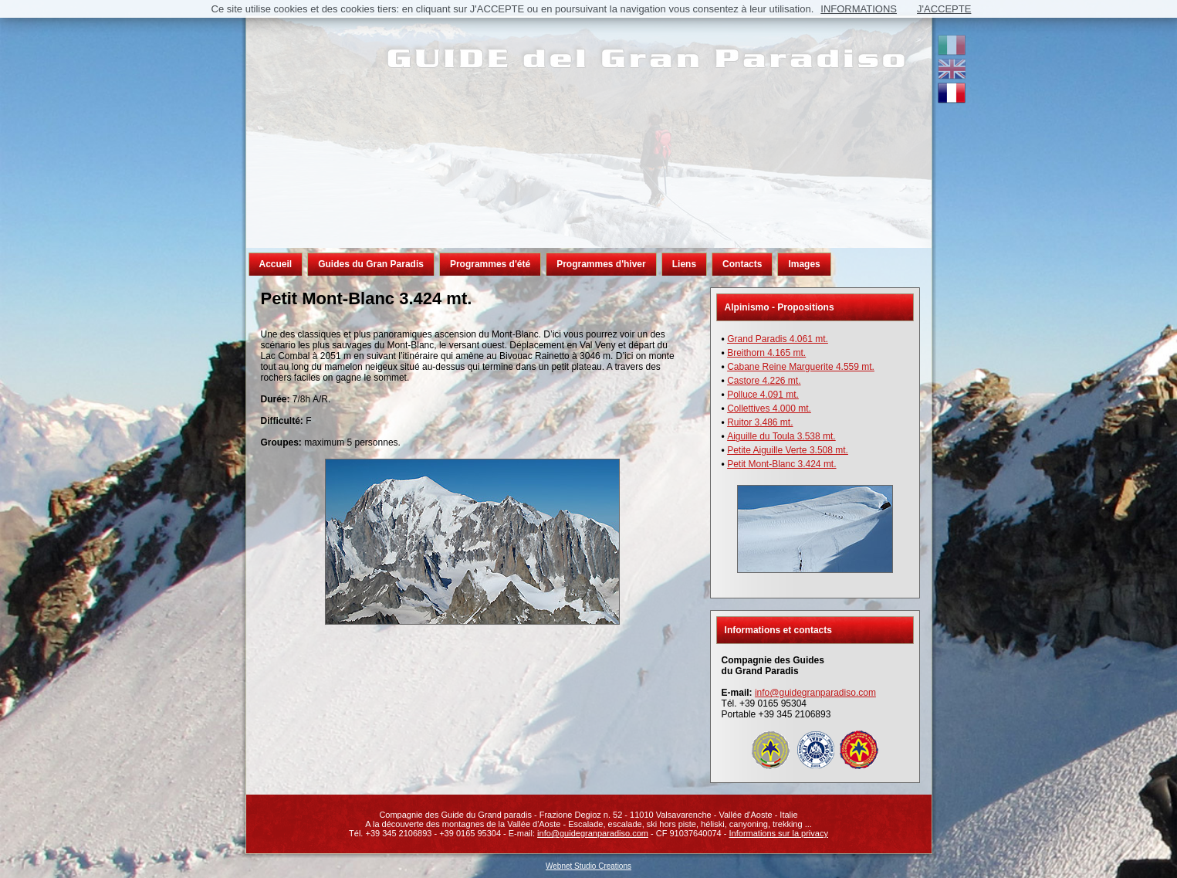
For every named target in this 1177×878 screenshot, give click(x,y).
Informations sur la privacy (778, 833)
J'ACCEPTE (944, 9)
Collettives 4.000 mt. (769, 408)
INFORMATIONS (858, 9)
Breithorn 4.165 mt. (766, 352)
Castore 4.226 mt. (763, 380)
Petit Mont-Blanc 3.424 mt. (781, 464)
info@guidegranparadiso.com (815, 692)
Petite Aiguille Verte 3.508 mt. (787, 450)
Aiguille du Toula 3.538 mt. (781, 436)
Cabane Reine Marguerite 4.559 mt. (800, 366)
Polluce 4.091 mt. (763, 394)
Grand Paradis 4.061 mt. (777, 339)
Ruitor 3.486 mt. (760, 422)
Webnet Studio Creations (588, 866)
